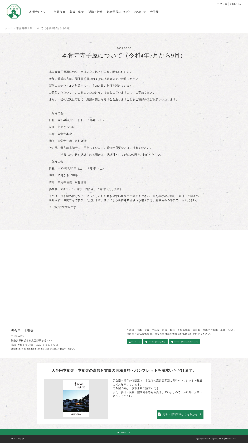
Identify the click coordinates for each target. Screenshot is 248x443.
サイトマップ (17, 439)
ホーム (9, 28)
